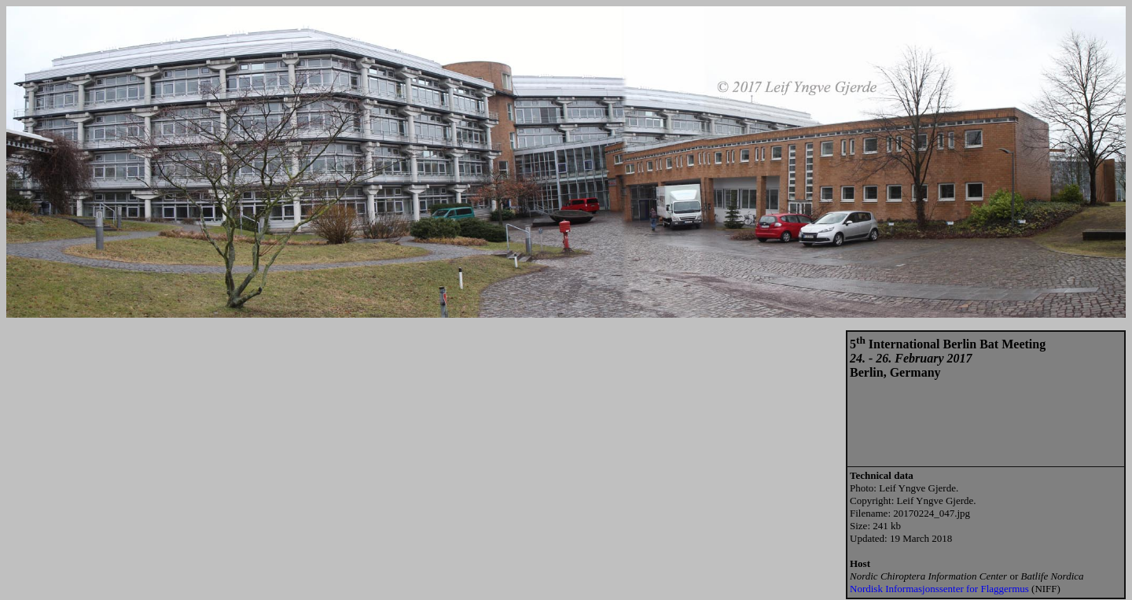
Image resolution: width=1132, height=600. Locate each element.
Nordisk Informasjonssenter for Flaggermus (939, 588)
